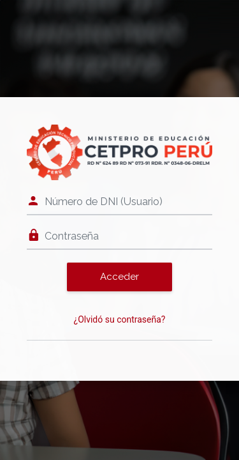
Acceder (119, 276)
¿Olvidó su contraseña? (120, 319)
